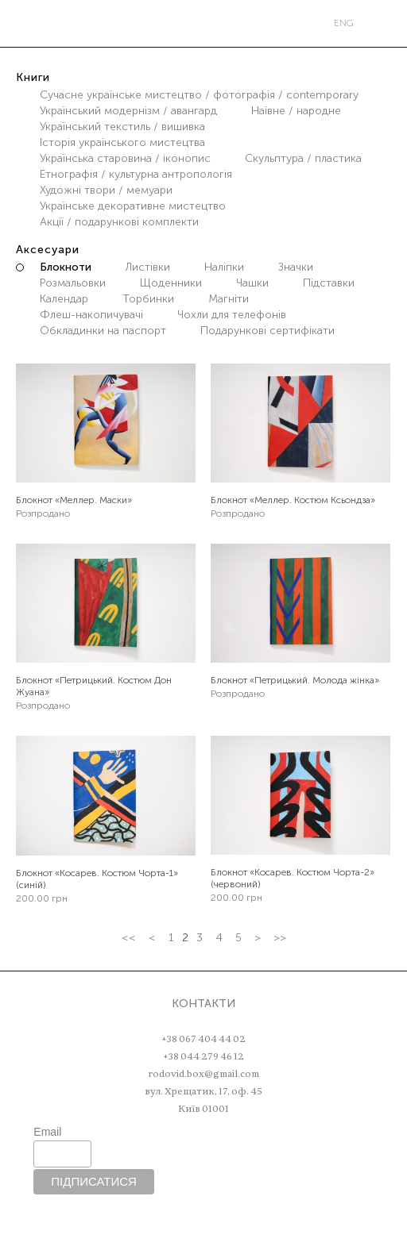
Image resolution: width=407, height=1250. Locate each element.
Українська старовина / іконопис (125, 158)
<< (129, 937)
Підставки (329, 283)
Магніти (228, 299)
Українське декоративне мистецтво (133, 206)
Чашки (252, 283)
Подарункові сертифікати (267, 330)
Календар (64, 299)
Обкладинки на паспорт (103, 330)
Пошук (53, 23)
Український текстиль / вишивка (122, 126)
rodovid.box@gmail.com (203, 1074)
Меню (20, 23)
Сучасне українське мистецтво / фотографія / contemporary (199, 95)
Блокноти (65, 267)
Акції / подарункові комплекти (119, 222)
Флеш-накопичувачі (91, 314)
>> (279, 937)
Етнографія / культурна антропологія (136, 174)
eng (344, 23)
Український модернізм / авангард (128, 110)
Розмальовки (73, 283)
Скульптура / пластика (303, 158)
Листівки (148, 267)
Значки (295, 267)
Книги (33, 77)
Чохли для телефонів (231, 314)
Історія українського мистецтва (122, 142)
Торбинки (148, 299)
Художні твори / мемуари (106, 190)
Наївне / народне (296, 110)
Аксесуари (47, 249)
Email (47, 1131)
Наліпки (224, 267)
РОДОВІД (206, 24)
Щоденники (171, 283)
